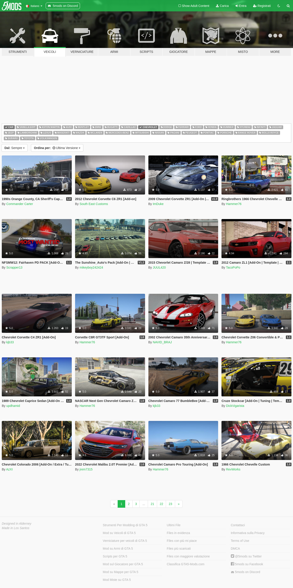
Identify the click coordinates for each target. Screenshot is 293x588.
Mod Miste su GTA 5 (117, 580)
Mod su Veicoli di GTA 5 (119, 533)
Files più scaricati (179, 548)
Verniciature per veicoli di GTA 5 (125, 540)
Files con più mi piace (182, 540)
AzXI (9, 469)
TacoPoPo (233, 267)
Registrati (262, 6)
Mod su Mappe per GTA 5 (120, 572)
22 (161, 504)
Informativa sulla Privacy (248, 533)
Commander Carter (19, 204)
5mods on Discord (245, 572)
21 (152, 504)
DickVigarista (235, 406)
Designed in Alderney (16, 523)
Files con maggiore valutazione (188, 556)
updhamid (13, 406)
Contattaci (238, 525)
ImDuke (158, 204)
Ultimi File (173, 525)
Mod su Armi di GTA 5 (118, 548)
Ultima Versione (57, 148)
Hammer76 (233, 204)
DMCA (235, 548)
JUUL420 (159, 267)
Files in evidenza (178, 533)
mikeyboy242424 (91, 267)
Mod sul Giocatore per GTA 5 (123, 564)
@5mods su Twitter (246, 556)
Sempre (14, 148)
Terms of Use (240, 540)
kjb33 (10, 342)
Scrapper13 (14, 267)
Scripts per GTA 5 (115, 556)
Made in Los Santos (15, 528)
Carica (222, 6)
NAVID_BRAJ (162, 342)
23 (170, 504)
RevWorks (233, 469)
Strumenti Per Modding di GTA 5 (125, 525)
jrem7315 (86, 469)
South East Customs (94, 204)
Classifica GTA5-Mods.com (186, 564)
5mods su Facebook (247, 564)
